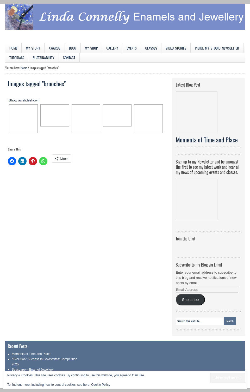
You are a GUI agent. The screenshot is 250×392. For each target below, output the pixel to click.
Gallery (112, 48)
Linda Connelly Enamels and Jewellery (125, 23)
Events (131, 48)
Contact (69, 57)
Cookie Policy (100, 385)
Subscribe (190, 300)
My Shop (91, 48)
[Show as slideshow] (23, 100)
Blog (72, 48)
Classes (151, 48)
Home (13, 48)
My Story (33, 48)
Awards (54, 48)
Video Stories (176, 48)
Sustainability (43, 57)
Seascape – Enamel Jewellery (33, 369)
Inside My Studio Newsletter (217, 48)
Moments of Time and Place (207, 139)
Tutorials (16, 57)
